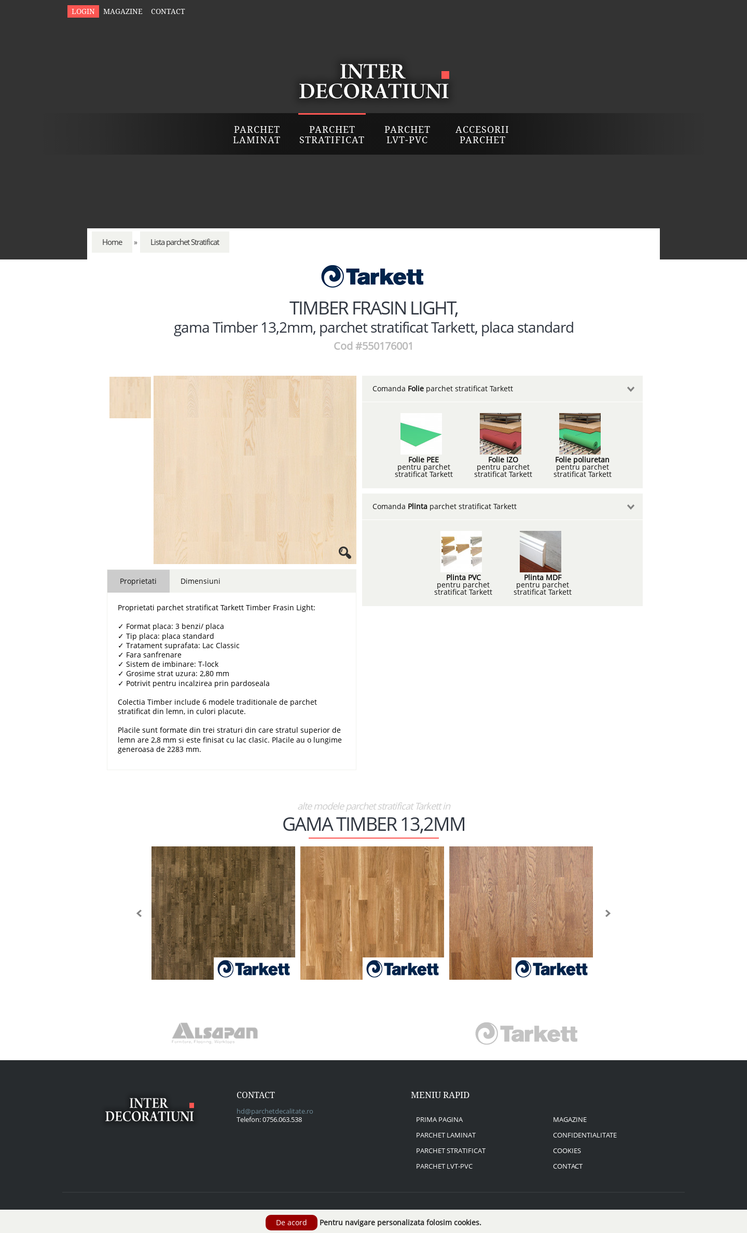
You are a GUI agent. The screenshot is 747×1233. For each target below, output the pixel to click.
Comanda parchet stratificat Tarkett (442, 388)
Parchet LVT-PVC (407, 134)
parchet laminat (446, 1135)
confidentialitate (585, 1135)
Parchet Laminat (257, 134)
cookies (567, 1150)
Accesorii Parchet (482, 134)
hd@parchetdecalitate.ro (275, 1111)
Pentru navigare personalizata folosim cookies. (400, 1222)
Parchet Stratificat (332, 134)
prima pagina (439, 1119)
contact (568, 1166)
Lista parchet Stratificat (184, 242)
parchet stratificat (451, 1150)
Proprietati (138, 581)
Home (112, 242)
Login (83, 11)
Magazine (123, 11)
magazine (570, 1119)
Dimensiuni (200, 581)
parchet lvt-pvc (444, 1166)
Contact (168, 11)
